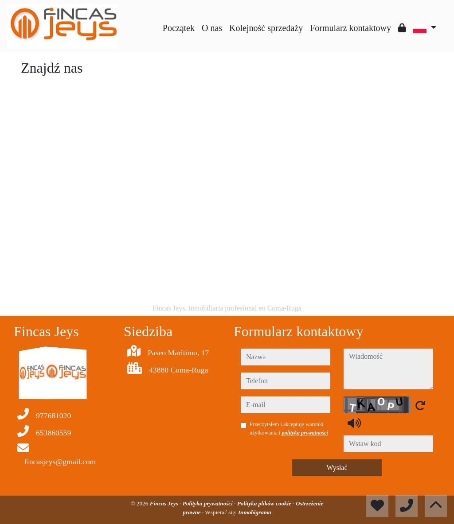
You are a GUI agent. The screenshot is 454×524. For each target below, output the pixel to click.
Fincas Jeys (165, 503)
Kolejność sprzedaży (266, 28)
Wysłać (336, 467)
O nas (212, 28)
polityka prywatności (305, 433)
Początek (179, 28)
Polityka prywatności (209, 503)
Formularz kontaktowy (350, 28)
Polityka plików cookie (265, 503)
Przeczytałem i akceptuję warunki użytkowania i (289, 428)
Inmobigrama (254, 512)
